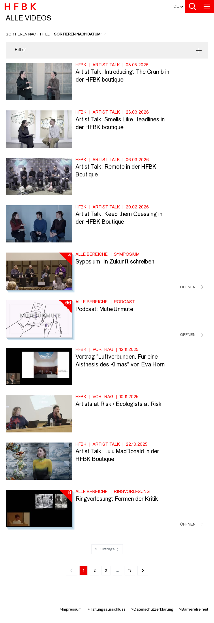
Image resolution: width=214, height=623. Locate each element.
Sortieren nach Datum (77, 34)
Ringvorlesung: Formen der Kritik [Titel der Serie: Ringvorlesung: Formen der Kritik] (117, 499)
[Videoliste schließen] (192, 287)
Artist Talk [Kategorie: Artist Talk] (106, 65)
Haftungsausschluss (106, 609)
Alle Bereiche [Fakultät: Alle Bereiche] (92, 255)
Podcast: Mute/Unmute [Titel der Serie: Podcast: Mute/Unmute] (104, 310)
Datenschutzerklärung (152, 609)
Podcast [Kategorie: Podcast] (124, 302)
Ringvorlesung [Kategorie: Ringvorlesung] (132, 492)
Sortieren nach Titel (28, 34)
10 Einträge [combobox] (107, 549)
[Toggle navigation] (207, 6)
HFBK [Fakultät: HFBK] (81, 65)
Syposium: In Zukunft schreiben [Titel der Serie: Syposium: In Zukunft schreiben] (115, 262)
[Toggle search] (192, 6)
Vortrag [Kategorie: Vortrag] (103, 350)
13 (131, 572)
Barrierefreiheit (193, 609)
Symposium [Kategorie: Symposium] (127, 255)
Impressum (71, 609)
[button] (176, 6)
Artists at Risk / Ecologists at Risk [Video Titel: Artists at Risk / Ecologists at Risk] (119, 404)
